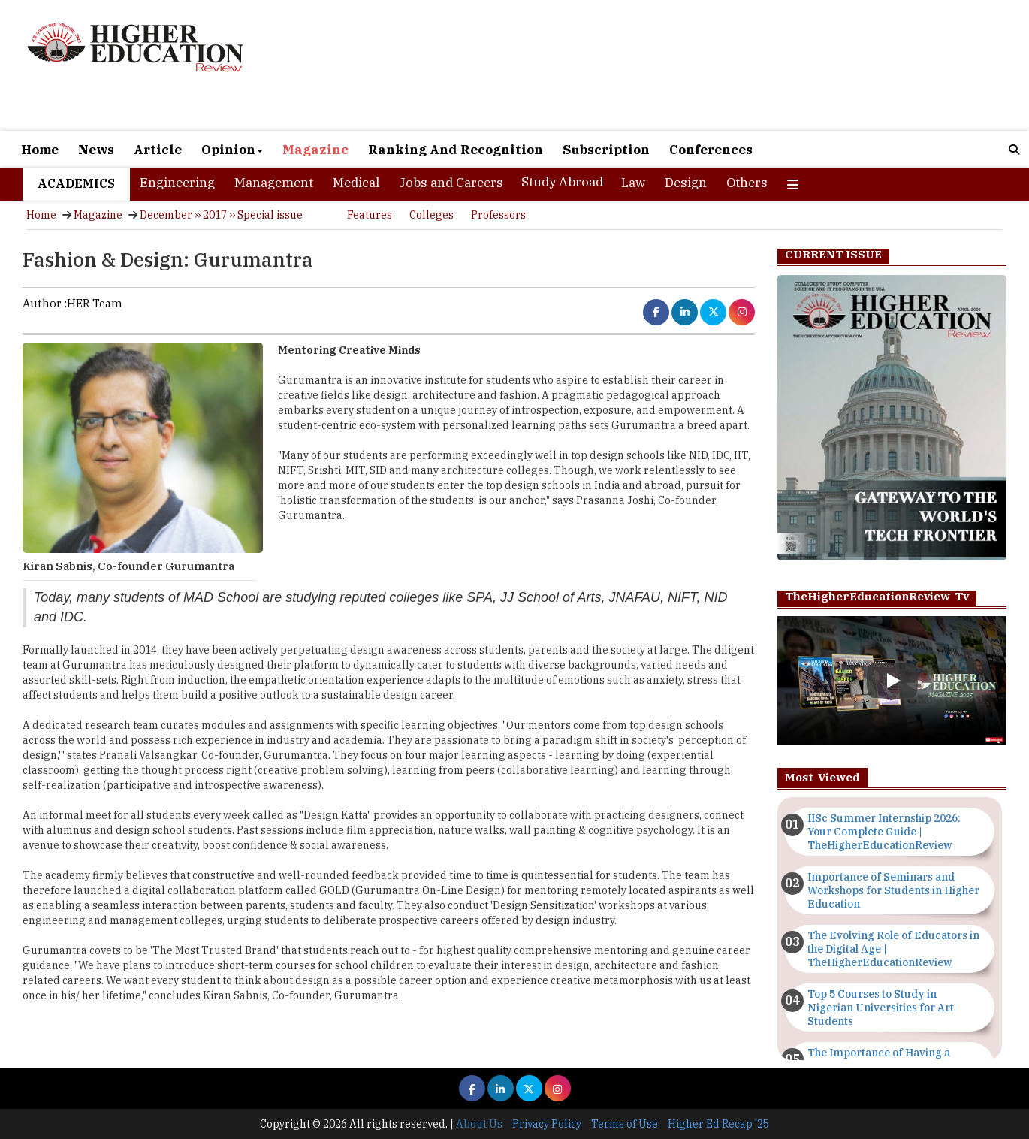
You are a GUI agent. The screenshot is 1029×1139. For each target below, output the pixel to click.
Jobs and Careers (451, 182)
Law (633, 182)
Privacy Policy (546, 1124)
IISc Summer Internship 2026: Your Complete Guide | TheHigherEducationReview (884, 831)
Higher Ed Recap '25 (718, 1124)
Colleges (431, 215)
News (96, 149)
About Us (479, 1124)
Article (158, 149)
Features (369, 215)
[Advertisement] (678, 67)
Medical (356, 182)
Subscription (606, 149)
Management (273, 182)
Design (686, 182)
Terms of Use (624, 1124)
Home (40, 149)
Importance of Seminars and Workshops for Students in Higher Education (893, 890)
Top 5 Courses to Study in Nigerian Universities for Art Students (880, 1007)
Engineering (177, 182)
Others (747, 182)
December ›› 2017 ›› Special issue (221, 215)
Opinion (232, 149)
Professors (498, 215)
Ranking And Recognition (455, 149)
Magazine (315, 149)
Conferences (711, 149)
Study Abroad (562, 182)
